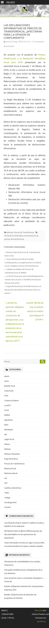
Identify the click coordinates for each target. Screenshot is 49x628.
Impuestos (8, 420)
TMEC (6, 493)
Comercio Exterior (11, 401)
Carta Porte (8, 391)
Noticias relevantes (12, 454)
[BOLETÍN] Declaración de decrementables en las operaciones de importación (23, 534)
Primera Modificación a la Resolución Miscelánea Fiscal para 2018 (24, 58)
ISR (5, 435)
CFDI (6, 396)
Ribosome (39, 610)
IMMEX (7, 415)
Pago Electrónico (11, 459)
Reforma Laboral (11, 473)
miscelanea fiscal (31, 236)
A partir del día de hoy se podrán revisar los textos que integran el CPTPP (34, 311)
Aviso (6, 381)
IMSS (6, 425)
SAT (6, 483)
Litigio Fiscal (9, 439)
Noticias (10, 232)
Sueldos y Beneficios (12, 488)
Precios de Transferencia (24, 232)
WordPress (41, 621)
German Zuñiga (11, 42)
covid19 (7, 405)
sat (5, 478)
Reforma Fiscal (10, 469)
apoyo (6, 376)
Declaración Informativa (13, 236)
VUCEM (7, 507)
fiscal (6, 410)
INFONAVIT (8, 430)
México (7, 444)
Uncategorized (10, 502)
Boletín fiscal (9, 386)
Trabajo (7, 498)
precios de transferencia (14, 239)
